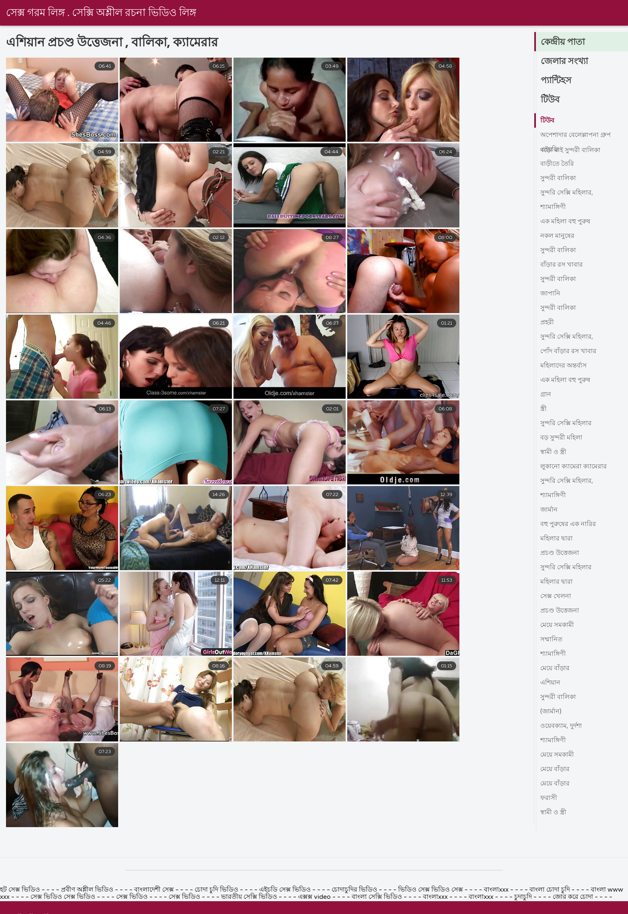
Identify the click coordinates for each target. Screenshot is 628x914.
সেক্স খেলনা (555, 596)
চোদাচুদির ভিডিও (354, 908)
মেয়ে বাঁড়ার (555, 668)
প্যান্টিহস (556, 80)
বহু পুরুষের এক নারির (568, 524)
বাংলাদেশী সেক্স (154, 908)
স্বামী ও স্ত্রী (553, 452)
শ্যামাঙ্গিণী (553, 207)
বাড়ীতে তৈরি (557, 164)
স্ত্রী (543, 409)
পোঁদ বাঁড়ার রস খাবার (568, 351)
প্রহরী (547, 322)
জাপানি (550, 294)
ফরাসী (548, 798)
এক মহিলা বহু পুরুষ (565, 222)
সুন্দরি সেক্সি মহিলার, (566, 193)
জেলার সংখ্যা (564, 61)
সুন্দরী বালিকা (558, 178)
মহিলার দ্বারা (556, 539)
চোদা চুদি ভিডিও (217, 908)
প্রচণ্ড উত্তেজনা (559, 553)
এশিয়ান (550, 683)
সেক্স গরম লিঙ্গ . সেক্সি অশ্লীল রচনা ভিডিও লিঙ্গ (101, 13)
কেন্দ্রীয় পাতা (563, 42)
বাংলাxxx (497, 908)
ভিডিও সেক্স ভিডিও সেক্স (430, 908)
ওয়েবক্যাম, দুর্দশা (561, 726)
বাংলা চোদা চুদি (550, 908)
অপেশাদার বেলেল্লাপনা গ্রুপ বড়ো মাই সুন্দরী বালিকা (575, 137)
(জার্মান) (551, 712)
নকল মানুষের (557, 236)
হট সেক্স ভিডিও (21, 908)
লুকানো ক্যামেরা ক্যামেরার (573, 467)
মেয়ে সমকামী (557, 625)
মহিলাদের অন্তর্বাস (563, 366)
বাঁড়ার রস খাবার (561, 265)
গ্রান (545, 395)
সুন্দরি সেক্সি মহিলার (566, 423)
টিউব (550, 100)
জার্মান (549, 510)
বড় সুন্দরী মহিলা (561, 438)
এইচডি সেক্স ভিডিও (285, 908)
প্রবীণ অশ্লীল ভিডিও (87, 908)
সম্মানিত (551, 640)
